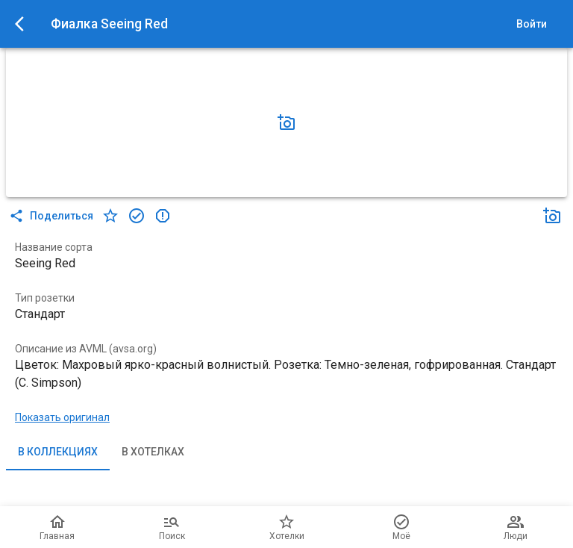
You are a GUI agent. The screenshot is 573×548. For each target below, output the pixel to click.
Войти (531, 24)
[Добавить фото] (286, 122)
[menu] (24, 24)
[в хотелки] (110, 216)
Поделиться (52, 216)
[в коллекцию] (136, 216)
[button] (286, 122)
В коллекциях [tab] (58, 452)
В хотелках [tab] (153, 452)
